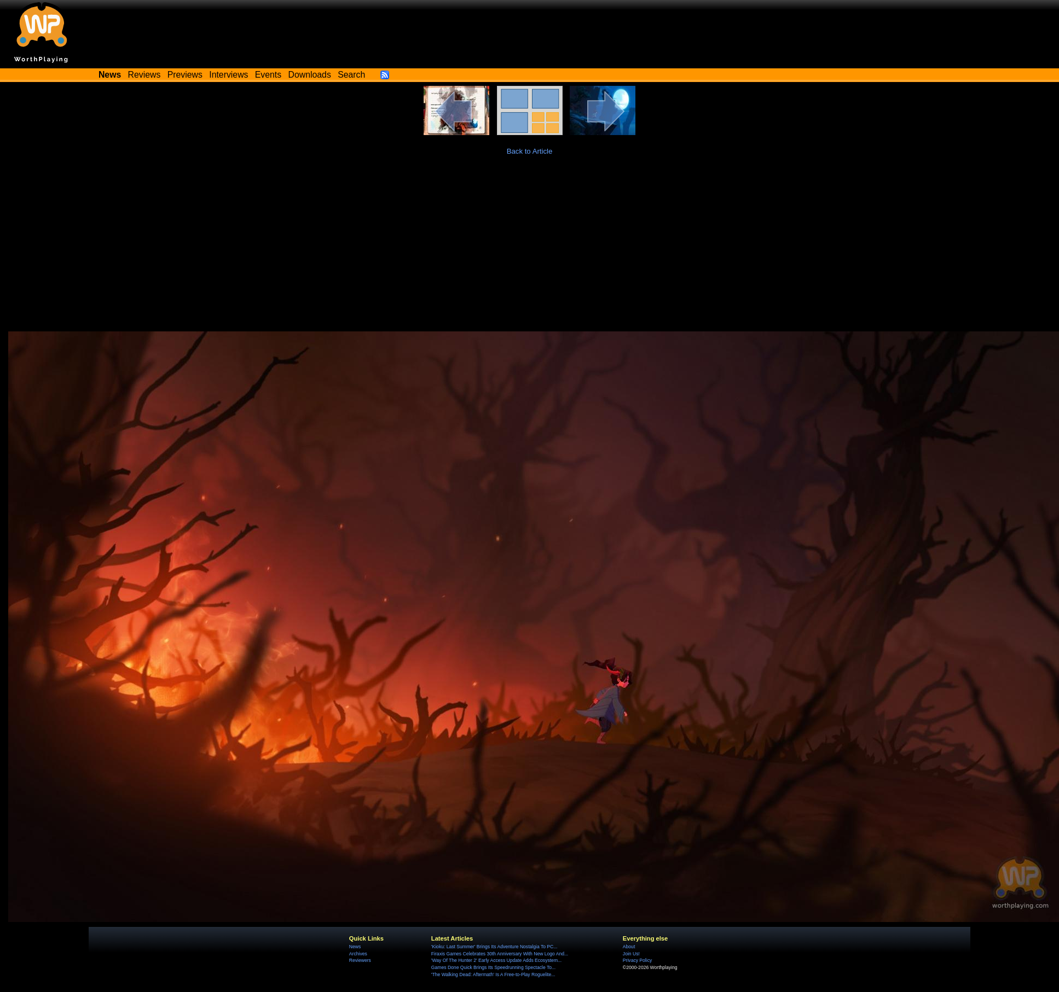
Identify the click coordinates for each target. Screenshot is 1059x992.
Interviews (228, 74)
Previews (184, 74)
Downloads (309, 74)
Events (268, 74)
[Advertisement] (529, 249)
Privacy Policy (637, 960)
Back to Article (530, 151)
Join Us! (631, 953)
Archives (358, 953)
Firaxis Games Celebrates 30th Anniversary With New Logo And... (499, 953)
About (629, 946)
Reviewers (360, 960)
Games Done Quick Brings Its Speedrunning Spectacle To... (493, 967)
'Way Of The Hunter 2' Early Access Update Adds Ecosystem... (496, 960)
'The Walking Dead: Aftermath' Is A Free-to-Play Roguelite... (493, 974)
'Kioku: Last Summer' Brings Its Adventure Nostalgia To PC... (494, 946)
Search (351, 74)
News (355, 946)
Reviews (144, 74)
